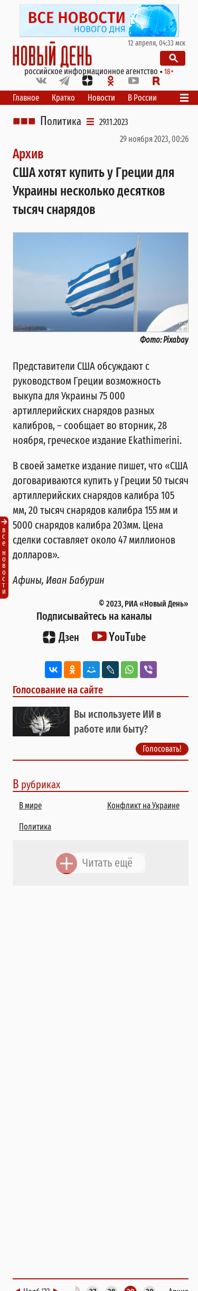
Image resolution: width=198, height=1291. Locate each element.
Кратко (63, 98)
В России (142, 98)
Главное (26, 98)
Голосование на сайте (58, 689)
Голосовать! (162, 749)
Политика (60, 121)
